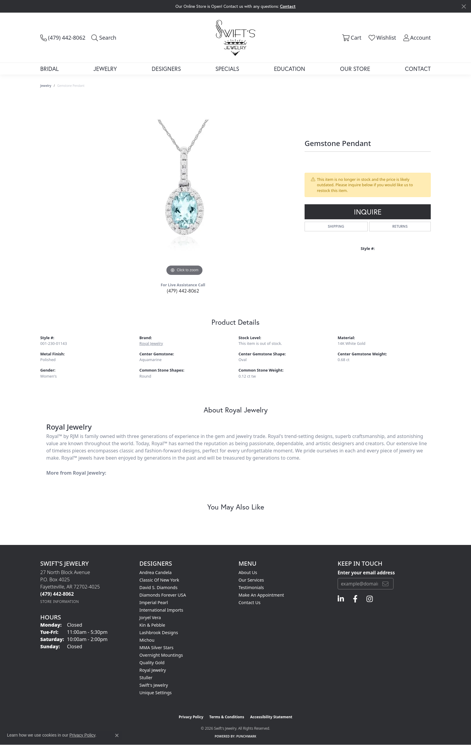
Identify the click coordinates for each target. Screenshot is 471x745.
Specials (227, 68)
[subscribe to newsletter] (385, 583)
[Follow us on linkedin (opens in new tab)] (341, 599)
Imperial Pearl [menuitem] (153, 602)
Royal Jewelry (151, 343)
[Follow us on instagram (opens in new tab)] (369, 599)
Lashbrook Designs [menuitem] (158, 632)
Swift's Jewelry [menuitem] (153, 685)
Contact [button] (288, 6)
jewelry (45, 86)
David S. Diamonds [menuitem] (158, 587)
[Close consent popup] (117, 735)
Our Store (355, 68)
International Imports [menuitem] (161, 610)
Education (289, 68)
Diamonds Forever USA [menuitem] (162, 595)
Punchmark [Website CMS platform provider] (246, 736)
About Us (248, 572)
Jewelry (105, 68)
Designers (166, 68)
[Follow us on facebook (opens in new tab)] (355, 599)
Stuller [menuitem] (145, 677)
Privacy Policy (191, 716)
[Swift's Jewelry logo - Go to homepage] (235, 37)
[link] (62, 37)
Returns (400, 226)
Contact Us (249, 602)
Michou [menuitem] (146, 640)
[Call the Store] (57, 594)
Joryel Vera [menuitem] (150, 617)
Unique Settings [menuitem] (155, 692)
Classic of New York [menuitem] (159, 580)
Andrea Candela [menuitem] (155, 572)
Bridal (49, 68)
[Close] (463, 6)
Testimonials (251, 587)
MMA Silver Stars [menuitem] (156, 647)
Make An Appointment (261, 595)
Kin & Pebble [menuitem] (152, 625)
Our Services (251, 580)
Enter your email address (366, 573)
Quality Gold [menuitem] (152, 662)
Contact (418, 68)
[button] (103, 37)
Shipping (336, 226)
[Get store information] (59, 601)
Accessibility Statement (271, 716)
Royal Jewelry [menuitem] (152, 670)
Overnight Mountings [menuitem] (161, 655)
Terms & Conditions (226, 716)
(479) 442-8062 (183, 290)
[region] (184, 187)
